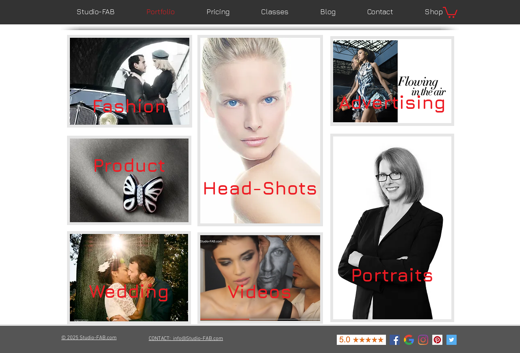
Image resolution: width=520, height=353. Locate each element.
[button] (450, 12)
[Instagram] (423, 340)
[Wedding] (129, 291)
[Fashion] (129, 105)
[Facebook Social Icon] (395, 340)
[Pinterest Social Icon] (437, 340)
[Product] (129, 165)
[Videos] (259, 291)
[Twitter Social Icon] (451, 340)
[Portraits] (392, 275)
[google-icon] (409, 340)
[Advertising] (392, 102)
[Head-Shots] (259, 187)
